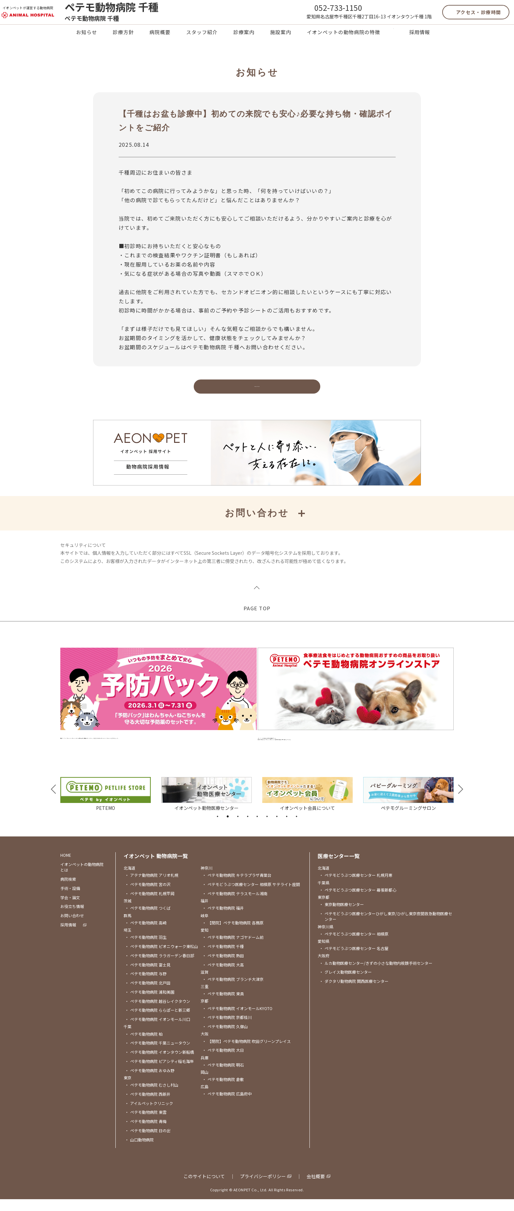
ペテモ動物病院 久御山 (225, 1038)
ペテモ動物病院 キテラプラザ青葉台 (236, 887)
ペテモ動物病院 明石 (223, 1076)
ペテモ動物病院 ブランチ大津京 (233, 990)
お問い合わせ (72, 927)
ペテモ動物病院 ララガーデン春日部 (159, 967)
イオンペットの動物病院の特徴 (343, 45)
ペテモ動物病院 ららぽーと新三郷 (157, 1022)
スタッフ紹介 (202, 45)
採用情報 (419, 45)
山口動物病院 (139, 1151)
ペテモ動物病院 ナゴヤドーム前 (233, 949)
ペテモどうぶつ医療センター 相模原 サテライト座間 (251, 896)
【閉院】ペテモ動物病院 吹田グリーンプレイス (246, 1052)
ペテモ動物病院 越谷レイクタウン (157, 1012)
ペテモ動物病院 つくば (147, 919)
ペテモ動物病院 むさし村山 (151, 1096)
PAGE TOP (257, 624)
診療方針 (123, 45)
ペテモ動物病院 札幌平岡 (149, 905)
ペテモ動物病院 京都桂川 (227, 1029)
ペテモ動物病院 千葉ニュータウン (157, 1054)
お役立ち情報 (72, 918)
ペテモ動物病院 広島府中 (227, 1105)
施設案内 (280, 45)
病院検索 (68, 891)
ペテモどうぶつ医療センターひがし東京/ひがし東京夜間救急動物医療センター (385, 928)
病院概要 (159, 45)
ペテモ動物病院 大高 (223, 976)
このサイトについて (204, 1188)
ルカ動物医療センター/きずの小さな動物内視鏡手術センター (375, 974)
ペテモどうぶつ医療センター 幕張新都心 (357, 901)
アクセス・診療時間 (466, 17)
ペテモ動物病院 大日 (223, 1062)
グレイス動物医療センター (345, 983)
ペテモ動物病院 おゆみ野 (149, 1082)
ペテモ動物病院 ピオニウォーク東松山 (161, 958)
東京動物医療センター (341, 916)
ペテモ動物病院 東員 (223, 1005)
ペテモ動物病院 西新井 (147, 1105)
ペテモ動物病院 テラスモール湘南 (234, 905)
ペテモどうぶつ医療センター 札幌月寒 (355, 887)
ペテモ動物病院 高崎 (146, 934)
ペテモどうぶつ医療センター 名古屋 (353, 960)
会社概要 (315, 1188)
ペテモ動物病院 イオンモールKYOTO (237, 1020)
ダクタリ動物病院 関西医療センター (353, 993)
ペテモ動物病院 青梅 (146, 1133)
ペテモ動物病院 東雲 (146, 1124)
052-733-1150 (326, 12)
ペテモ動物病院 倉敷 (223, 1091)
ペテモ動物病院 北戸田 (147, 994)
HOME (65, 867)
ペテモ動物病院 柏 (144, 1045)
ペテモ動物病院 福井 (223, 919)
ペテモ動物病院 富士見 (147, 976)
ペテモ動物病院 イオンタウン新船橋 (159, 1064)
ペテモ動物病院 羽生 (146, 949)
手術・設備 (70, 899)
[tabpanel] (105, 805)
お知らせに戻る (257, 402)
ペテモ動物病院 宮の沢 (147, 896)
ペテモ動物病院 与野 (146, 985)
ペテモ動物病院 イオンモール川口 (157, 1031)
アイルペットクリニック (149, 1114)
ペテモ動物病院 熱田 (223, 967)
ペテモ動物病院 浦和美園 (149, 1003)
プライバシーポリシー (263, 1188)
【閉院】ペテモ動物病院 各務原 (233, 934)
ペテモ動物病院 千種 (223, 958)
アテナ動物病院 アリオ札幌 (151, 887)
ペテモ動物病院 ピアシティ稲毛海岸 (159, 1072)
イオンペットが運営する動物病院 (39, 13)
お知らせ (86, 45)
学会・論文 (70, 909)
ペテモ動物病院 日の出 (147, 1142)
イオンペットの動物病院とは (82, 878)
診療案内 (243, 45)
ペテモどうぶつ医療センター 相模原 (353, 945)
